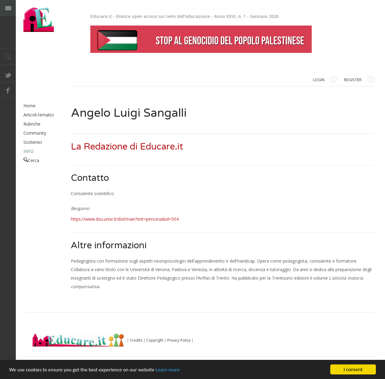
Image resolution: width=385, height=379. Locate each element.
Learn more (168, 370)
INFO (28, 151)
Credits (136, 340)
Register (359, 80)
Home (29, 106)
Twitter (8, 74)
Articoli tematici (38, 115)
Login (325, 80)
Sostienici (32, 142)
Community (34, 133)
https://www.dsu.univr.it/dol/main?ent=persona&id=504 (125, 219)
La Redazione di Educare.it (127, 146)
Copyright (154, 340)
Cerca (31, 160)
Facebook (8, 90)
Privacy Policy (178, 340)
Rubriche (31, 124)
